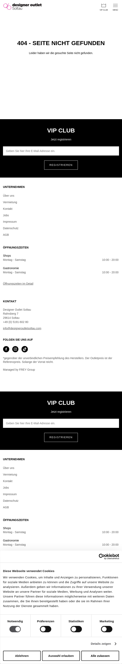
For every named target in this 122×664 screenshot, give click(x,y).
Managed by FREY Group (19, 369)
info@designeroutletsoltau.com (22, 328)
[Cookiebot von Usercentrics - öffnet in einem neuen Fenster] (101, 557)
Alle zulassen (100, 655)
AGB (6, 234)
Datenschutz (11, 228)
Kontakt (7, 208)
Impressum (10, 221)
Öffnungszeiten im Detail (18, 283)
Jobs (6, 215)
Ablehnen (22, 655)
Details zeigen (101, 644)
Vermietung (10, 202)
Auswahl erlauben (61, 655)
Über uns (8, 195)
